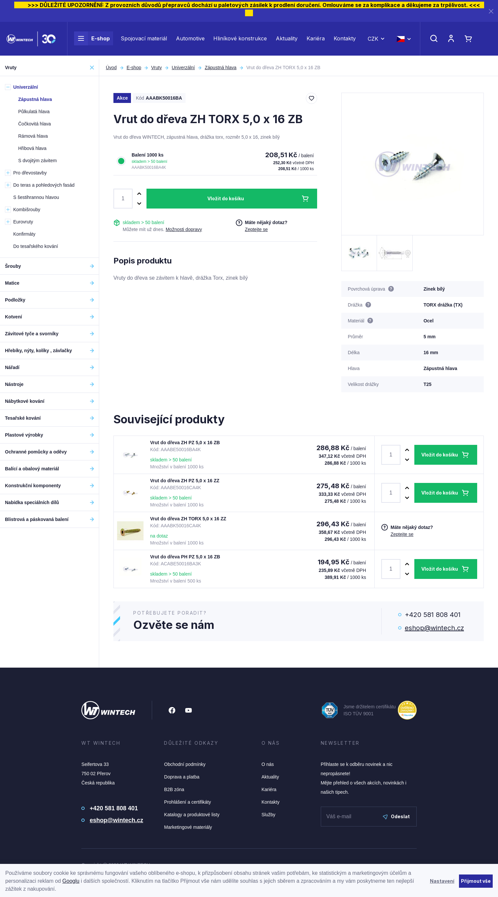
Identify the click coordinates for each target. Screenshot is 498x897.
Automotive (190, 40)
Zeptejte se (256, 229)
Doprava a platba (181, 776)
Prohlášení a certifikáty (187, 802)
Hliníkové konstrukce (240, 40)
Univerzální (183, 67)
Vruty (156, 67)
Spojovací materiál (144, 40)
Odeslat (396, 816)
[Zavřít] (491, 11)
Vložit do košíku (225, 198)
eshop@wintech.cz (434, 628)
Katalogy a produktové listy (191, 814)
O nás (268, 764)
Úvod (111, 67)
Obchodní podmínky (184, 764)
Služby (268, 814)
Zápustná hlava (220, 67)
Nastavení (442, 881)
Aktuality (287, 40)
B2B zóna (174, 789)
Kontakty (345, 40)
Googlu (71, 881)
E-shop (92, 40)
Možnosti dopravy (184, 229)
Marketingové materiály (188, 827)
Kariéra (316, 40)
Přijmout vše (476, 881)
